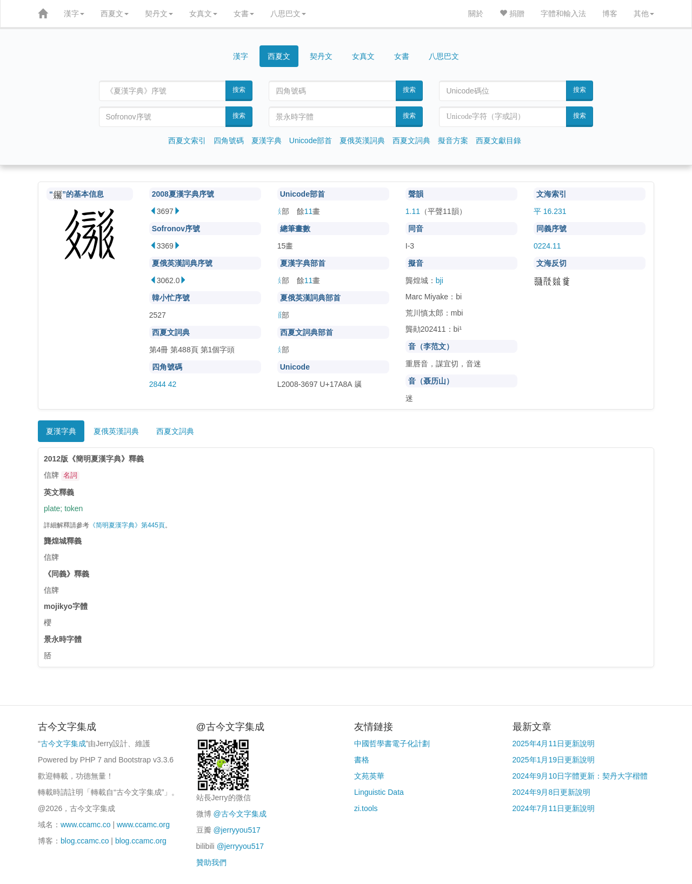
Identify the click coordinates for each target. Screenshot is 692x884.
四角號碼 (229, 140)
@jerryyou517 (236, 830)
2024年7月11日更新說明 (554, 808)
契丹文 (159, 13)
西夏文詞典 (411, 140)
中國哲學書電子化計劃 (392, 743)
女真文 (203, 13)
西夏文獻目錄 (498, 140)
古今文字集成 (63, 743)
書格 (361, 759)
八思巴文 (288, 13)
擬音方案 (453, 140)
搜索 (238, 89)
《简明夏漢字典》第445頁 (127, 525)
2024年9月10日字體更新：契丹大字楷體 (580, 776)
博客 (609, 13)
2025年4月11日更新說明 (554, 743)
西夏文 (115, 13)
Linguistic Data (379, 792)
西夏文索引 (187, 140)
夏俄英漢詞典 (362, 140)
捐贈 (512, 13)
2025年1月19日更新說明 (554, 759)
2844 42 (163, 384)
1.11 (412, 211)
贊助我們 (211, 862)
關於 (475, 13)
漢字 (74, 13)
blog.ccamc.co (85, 840)
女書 (244, 13)
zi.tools (366, 808)
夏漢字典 (266, 140)
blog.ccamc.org (141, 840)
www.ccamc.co (86, 824)
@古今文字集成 (239, 813)
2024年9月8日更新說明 (552, 792)
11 (308, 211)
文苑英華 (369, 776)
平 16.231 (550, 211)
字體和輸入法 (563, 13)
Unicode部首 (310, 140)
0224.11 (547, 246)
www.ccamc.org (143, 824)
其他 (644, 13)
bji (439, 280)
